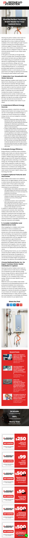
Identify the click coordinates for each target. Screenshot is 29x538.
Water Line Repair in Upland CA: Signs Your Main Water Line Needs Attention (19, 357)
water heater (21, 281)
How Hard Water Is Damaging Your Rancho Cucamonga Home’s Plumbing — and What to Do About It (19, 370)
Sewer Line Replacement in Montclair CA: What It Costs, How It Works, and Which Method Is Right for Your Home (19, 383)
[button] (27, 8)
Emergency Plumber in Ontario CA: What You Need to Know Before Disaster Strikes (19, 396)
